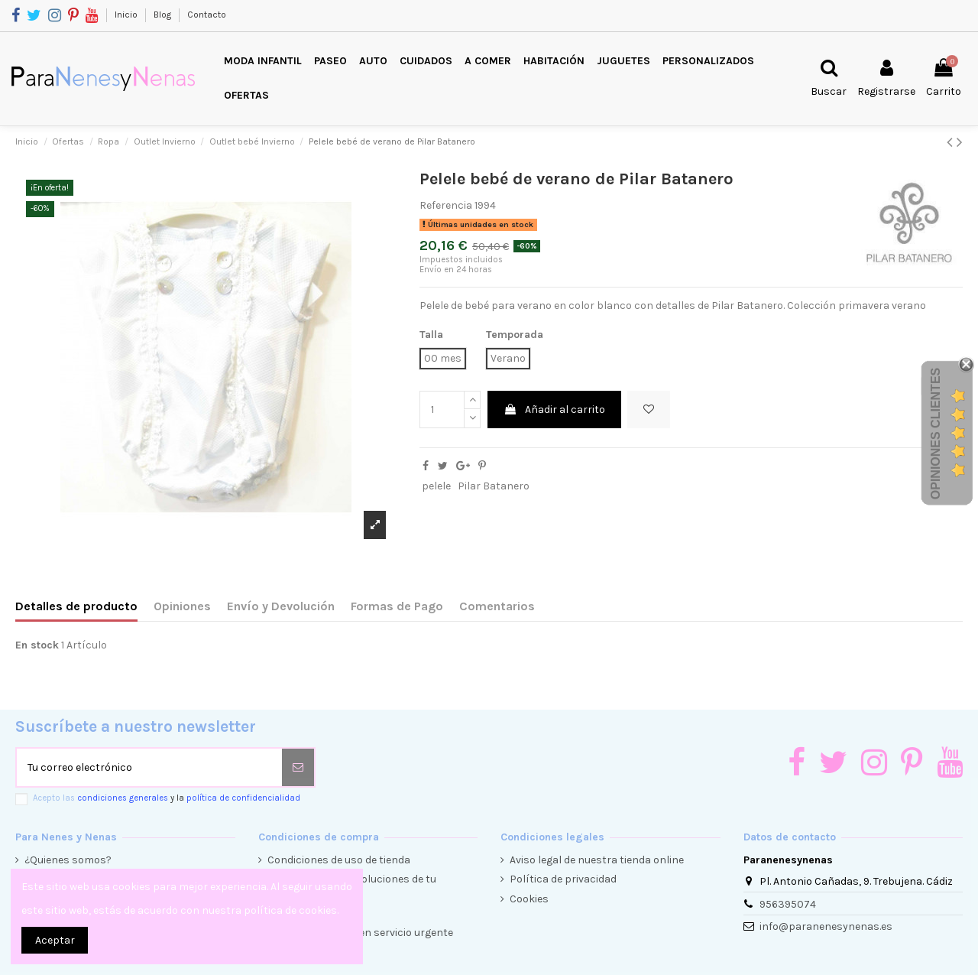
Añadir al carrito (554, 409)
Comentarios (497, 606)
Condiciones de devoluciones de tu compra (351, 887)
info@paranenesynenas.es (825, 926)
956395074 (787, 904)
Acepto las (166, 798)
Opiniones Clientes (935, 433)
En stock (37, 645)
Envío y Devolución (281, 606)
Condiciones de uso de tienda (338, 859)
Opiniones (182, 606)
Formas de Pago (397, 606)
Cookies (529, 898)
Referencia (445, 205)
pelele (436, 485)
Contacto (206, 14)
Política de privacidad (563, 879)
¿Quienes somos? (68, 859)
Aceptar (55, 940)
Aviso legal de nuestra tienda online (597, 859)
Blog (163, 14)
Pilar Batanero (493, 485)
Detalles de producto (76, 606)
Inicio (127, 14)
